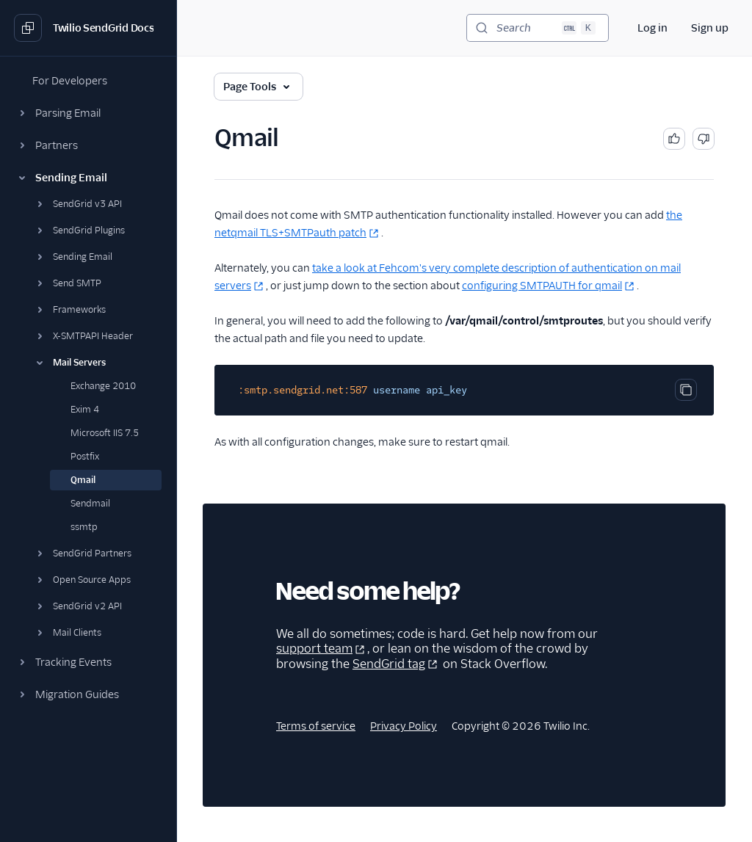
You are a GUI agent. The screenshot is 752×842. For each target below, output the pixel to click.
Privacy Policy (403, 726)
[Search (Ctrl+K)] (537, 28)
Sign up (709, 28)
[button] (88, 113)
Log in (652, 28)
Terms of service (315, 726)
